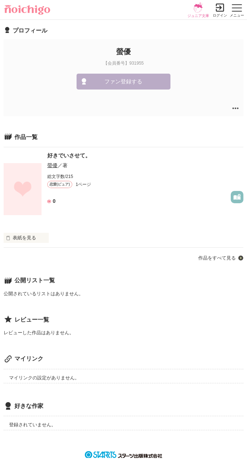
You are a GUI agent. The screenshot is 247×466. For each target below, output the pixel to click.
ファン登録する (123, 81)
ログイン (220, 15)
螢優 (52, 165)
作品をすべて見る (217, 258)
